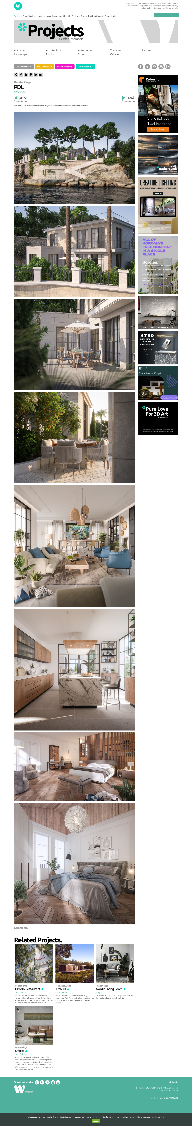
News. (48, 16)
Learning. (41, 16)
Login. (113, 16)
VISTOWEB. (173, 1098)
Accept (96, 1121)
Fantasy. (147, 50)
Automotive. (85, 50)
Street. (82, 54)
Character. (116, 50)
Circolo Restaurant (29, 989)
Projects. (18, 16)
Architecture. (54, 50)
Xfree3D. (66, 16)
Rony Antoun (20, 91)
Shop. (107, 16)
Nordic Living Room (111, 989)
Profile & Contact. (96, 16)
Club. (25, 16)
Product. (51, 54)
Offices (21, 1051)
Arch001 (62, 989)
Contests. (76, 16)
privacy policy (158, 1117)
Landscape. (21, 54)
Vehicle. (114, 54)
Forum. (84, 16)
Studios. (31, 16)
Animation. (20, 50)
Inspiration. (57, 16)
